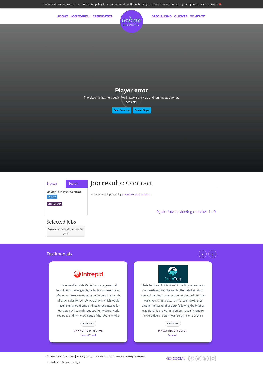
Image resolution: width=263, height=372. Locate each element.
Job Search (80, 16)
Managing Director (88, 330)
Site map (99, 356)
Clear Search (54, 203)
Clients (180, 16)
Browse (52, 184)
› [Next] (212, 254)
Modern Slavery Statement (130, 356)
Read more (88, 323)
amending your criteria (136, 194)
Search (73, 184)
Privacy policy (84, 356)
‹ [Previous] (202, 254)
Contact (197, 16)
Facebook (191, 358)
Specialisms (161, 16)
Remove (52, 196)
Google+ (213, 358)
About (62, 16)
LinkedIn (206, 358)
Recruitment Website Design (63, 362)
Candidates (102, 16)
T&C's (110, 356)
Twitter (198, 358)
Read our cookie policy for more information (102, 4)
